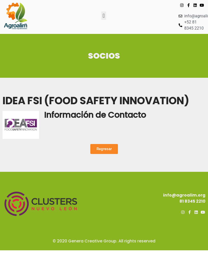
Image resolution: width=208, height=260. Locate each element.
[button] (103, 15)
